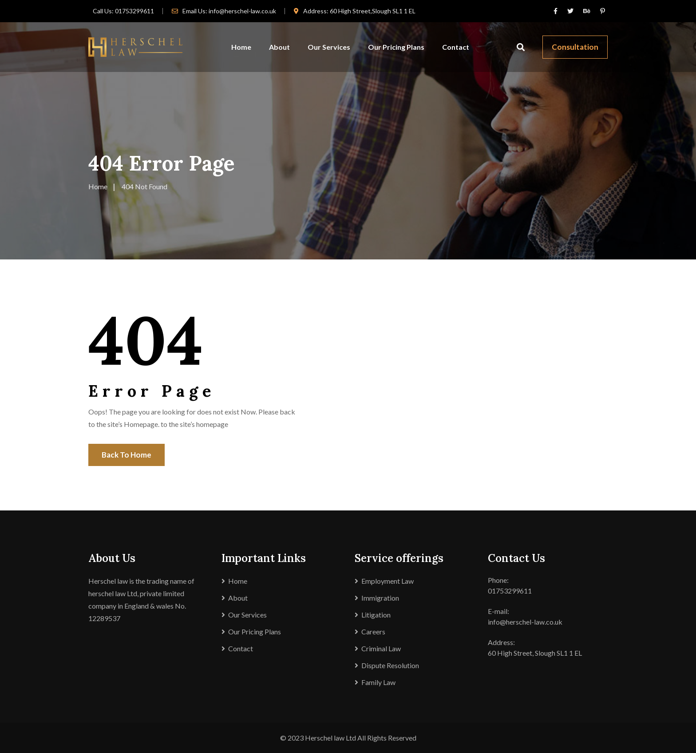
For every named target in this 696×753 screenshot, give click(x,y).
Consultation (575, 47)
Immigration (380, 598)
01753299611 (134, 11)
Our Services (329, 47)
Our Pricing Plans (396, 47)
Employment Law (387, 581)
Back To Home (126, 454)
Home (241, 47)
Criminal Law (381, 648)
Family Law (378, 682)
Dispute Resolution (390, 665)
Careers (373, 631)
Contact (455, 47)
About (279, 47)
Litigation (376, 614)
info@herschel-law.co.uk (242, 11)
